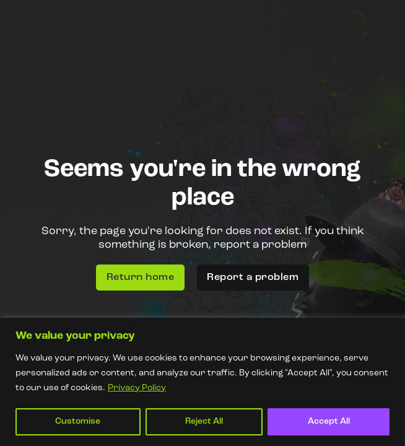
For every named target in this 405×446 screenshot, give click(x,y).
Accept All (329, 421)
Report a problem (252, 277)
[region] (202, 382)
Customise (77, 421)
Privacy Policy (137, 388)
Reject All (204, 421)
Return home (141, 277)
